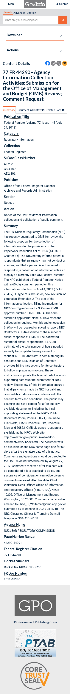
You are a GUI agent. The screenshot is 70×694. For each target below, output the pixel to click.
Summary (9, 110)
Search (62, 4)
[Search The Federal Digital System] (62, 20)
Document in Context (30, 110)
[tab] (8, 12)
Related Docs (55, 110)
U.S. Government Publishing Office (35, 609)
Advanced (19, 12)
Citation (31, 12)
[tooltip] (43, 110)
